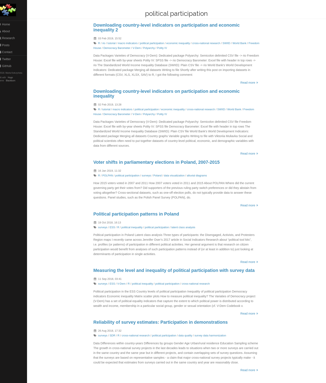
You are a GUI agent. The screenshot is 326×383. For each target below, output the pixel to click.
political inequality (134, 227)
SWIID (228, 43)
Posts (8, 45)
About (8, 31)
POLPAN (109, 175)
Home (8, 24)
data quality (187, 335)
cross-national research (208, 43)
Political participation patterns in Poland (138, 214)
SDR (114, 335)
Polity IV (164, 48)
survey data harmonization (212, 335)
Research (10, 38)
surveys (148, 175)
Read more (251, 82)
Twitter (8, 59)
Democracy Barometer (118, 48)
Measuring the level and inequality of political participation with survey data (176, 270)
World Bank (241, 43)
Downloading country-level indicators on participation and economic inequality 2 (168, 27)
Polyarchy (151, 48)
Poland (159, 175)
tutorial (114, 43)
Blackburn (15, 80)
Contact (9, 52)
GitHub (9, 66)
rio (105, 43)
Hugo (14, 77)
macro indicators (130, 43)
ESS (114, 227)
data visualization (176, 175)
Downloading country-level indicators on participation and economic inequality (168, 94)
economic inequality (180, 43)
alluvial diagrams (199, 175)
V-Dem (139, 48)
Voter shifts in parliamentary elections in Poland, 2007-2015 (158, 162)
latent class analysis (185, 227)
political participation (154, 43)
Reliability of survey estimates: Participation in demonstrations (162, 322)
